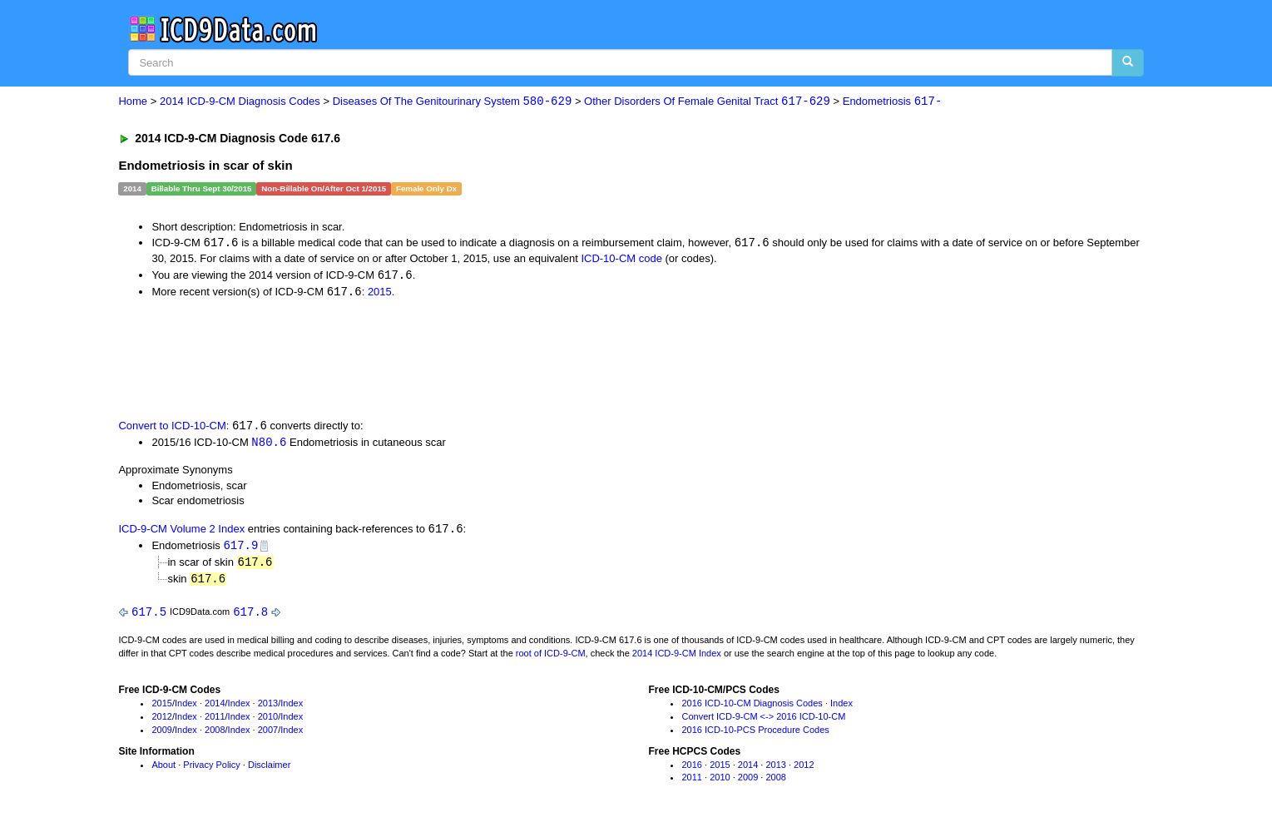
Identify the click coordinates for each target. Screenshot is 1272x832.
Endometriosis (893, 102)
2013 (268, 709)
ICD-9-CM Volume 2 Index (181, 532)
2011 (215, 721)
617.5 (148, 617)
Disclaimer (269, 770)
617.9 (240, 549)
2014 (215, 709)
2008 (215, 735)
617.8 (250, 617)
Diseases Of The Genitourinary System (452, 102)
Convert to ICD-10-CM (171, 428)
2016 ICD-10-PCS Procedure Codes (755, 735)
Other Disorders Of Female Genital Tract (707, 102)
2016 (691, 770)
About (163, 770)
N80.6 (268, 445)
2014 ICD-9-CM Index (676, 658)
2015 (380, 293)
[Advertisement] (415, 359)
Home (132, 102)
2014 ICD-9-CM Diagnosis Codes (240, 102)
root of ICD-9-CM (551, 658)
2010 (268, 721)
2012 (161, 721)
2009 (161, 735)
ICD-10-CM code (621, 259)
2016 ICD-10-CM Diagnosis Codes (751, 709)
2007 (268, 735)
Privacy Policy (211, 770)
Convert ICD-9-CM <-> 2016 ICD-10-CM (763, 721)
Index (186, 709)
